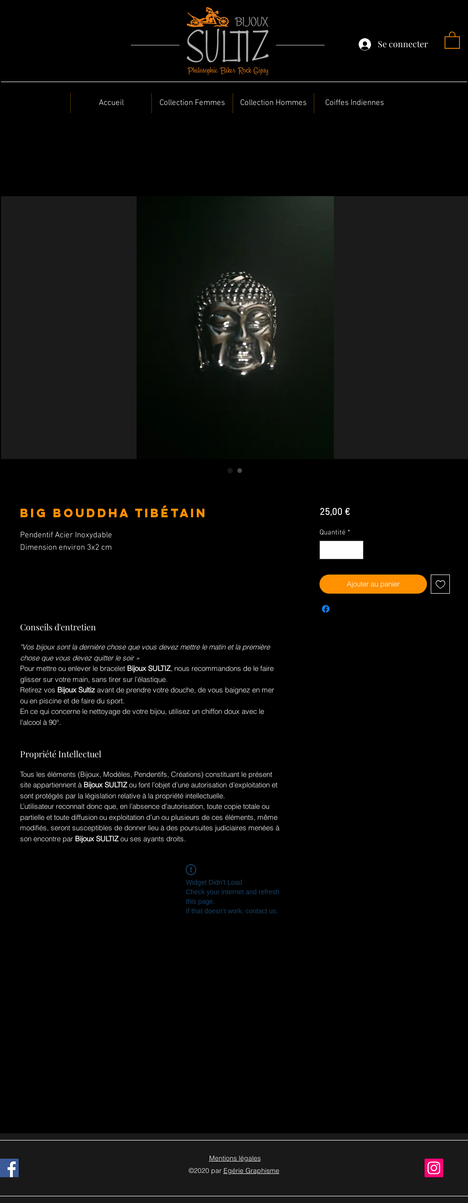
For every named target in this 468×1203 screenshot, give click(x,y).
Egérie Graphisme (251, 1170)
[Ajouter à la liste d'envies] (440, 584)
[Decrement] (327, 550)
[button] (452, 40)
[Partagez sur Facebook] (325, 609)
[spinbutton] (341, 550)
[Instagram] (434, 1168)
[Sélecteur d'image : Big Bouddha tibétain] (230, 470)
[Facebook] (9, 1168)
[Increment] (355, 550)
